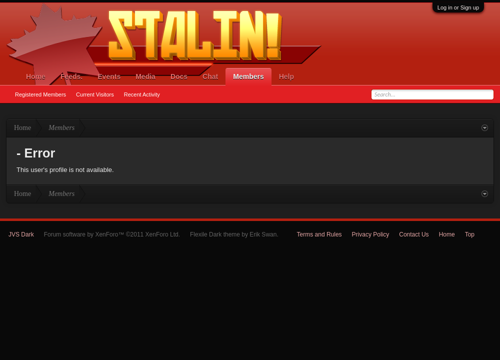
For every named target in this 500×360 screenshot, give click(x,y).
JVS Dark (21, 234)
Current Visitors (95, 95)
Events (109, 76)
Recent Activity (142, 95)
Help (286, 76)
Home (36, 76)
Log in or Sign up (458, 7)
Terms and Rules (319, 234)
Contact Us (413, 234)
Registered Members (40, 95)
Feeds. (71, 76)
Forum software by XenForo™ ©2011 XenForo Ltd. (112, 234)
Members (248, 76)
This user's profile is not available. (65, 170)
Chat (210, 76)
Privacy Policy (371, 234)
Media (146, 76)
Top (469, 234)
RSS (488, 234)
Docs (179, 76)
